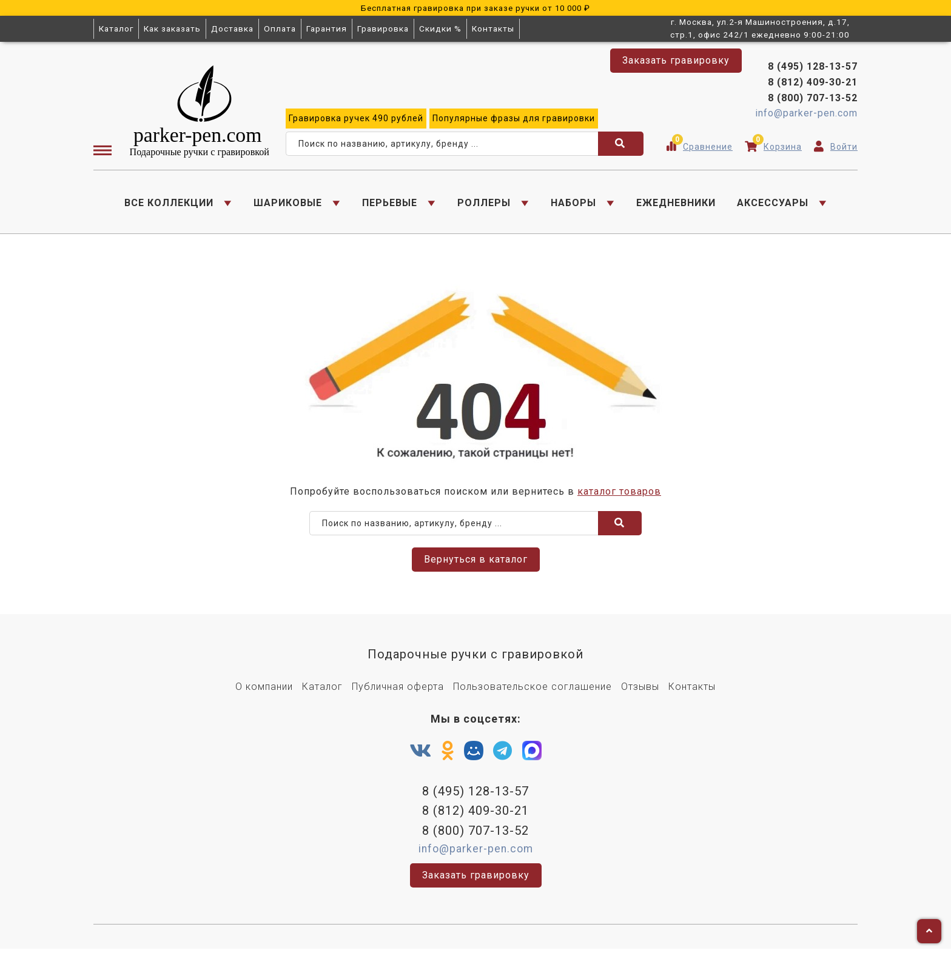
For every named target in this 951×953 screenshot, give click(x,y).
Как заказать (172, 28)
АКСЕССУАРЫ (772, 203)
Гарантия (326, 28)
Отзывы (640, 689)
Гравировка (383, 28)
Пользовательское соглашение (532, 689)
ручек (356, 119)
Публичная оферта (398, 689)
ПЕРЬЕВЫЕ (389, 203)
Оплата (280, 28)
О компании (264, 689)
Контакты (493, 28)
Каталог (116, 28)
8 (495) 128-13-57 (813, 67)
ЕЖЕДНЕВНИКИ (676, 203)
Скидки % (440, 28)
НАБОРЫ (573, 203)
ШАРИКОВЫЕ (288, 203)
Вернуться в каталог (476, 562)
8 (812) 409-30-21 (813, 83)
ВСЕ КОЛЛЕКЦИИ (168, 203)
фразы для (513, 119)
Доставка (232, 28)
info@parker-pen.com (806, 114)
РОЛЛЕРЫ (484, 203)
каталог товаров (619, 494)
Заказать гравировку (676, 60)
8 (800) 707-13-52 (813, 98)
